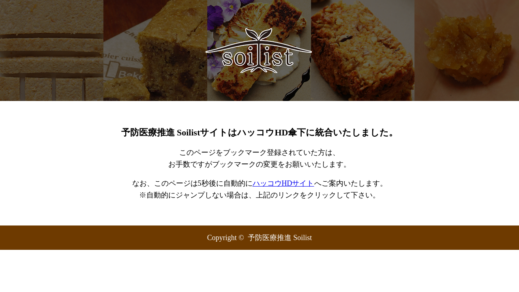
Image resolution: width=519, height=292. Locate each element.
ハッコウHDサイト (283, 183)
